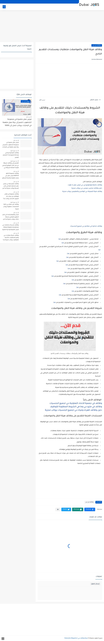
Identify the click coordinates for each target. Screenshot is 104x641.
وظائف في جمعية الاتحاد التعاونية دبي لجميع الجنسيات (75, 403)
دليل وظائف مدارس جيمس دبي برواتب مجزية (87, 188)
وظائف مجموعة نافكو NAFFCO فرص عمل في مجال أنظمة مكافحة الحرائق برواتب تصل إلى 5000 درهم (10, 176)
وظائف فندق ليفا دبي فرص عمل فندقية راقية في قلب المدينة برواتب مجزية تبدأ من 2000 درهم (10, 186)
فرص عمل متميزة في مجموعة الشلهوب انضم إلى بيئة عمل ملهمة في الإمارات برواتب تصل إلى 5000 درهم (17, 122)
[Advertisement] (52, 26)
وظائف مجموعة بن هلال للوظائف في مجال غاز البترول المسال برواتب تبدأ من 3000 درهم (11, 196)
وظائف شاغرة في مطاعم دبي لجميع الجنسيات (86, 226)
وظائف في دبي (97, 45)
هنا (59, 239)
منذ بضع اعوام (13, 150)
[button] (89, 509)
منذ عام (28, 117)
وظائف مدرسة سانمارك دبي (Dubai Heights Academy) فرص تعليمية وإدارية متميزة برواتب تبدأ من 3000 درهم (10, 227)
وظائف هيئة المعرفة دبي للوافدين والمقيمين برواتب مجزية (82, 191)
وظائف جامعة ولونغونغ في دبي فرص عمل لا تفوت (85, 185)
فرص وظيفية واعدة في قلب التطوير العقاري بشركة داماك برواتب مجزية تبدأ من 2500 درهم (10, 217)
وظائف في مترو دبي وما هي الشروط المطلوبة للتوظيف (76, 407)
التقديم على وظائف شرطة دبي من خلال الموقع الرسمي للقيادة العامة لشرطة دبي (10, 165)
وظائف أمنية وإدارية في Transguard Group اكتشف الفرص (11, 155)
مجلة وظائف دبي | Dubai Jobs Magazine (76, 638)
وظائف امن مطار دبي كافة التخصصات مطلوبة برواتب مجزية (11, 207)
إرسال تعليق (95, 584)
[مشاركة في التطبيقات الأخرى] (57, 509)
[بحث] (4, 6)
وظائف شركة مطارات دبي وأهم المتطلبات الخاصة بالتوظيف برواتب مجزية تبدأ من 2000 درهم (11, 238)
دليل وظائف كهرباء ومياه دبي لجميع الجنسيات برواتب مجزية (73, 410)
